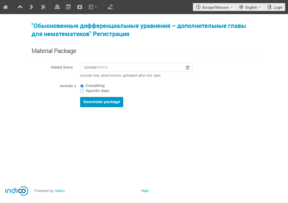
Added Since (62, 67)
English (251, 7)
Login (278, 7)
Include (66, 86)
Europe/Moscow (215, 7)
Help (144, 190)
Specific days (97, 90)
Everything (95, 85)
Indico (60, 190)
